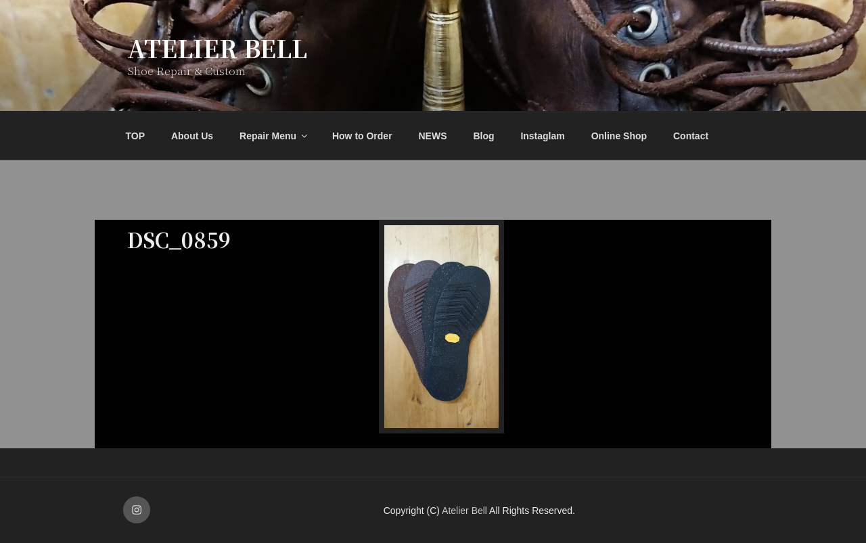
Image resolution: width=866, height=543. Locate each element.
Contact (690, 136)
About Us (192, 136)
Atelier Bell (217, 47)
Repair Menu (274, 136)
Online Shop (619, 136)
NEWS (433, 136)
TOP (135, 136)
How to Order (362, 136)
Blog (483, 136)
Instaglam (542, 136)
